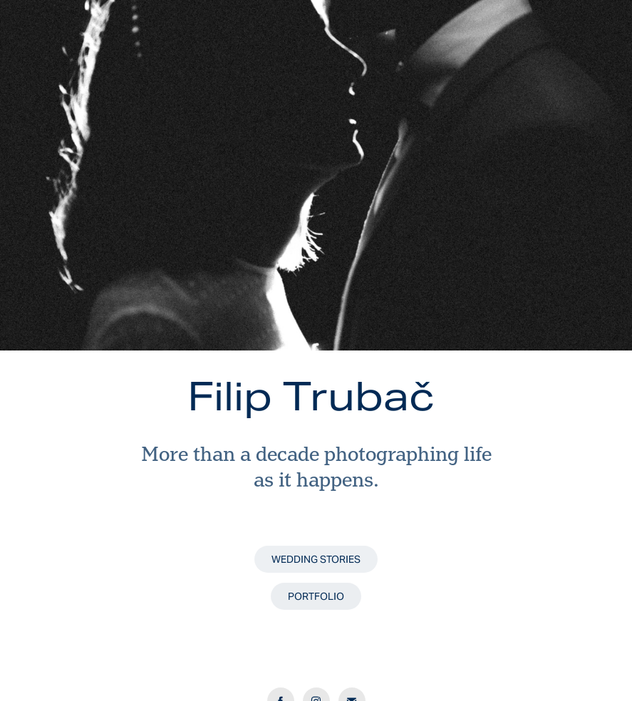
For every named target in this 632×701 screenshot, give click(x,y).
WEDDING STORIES (316, 559)
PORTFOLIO (316, 596)
